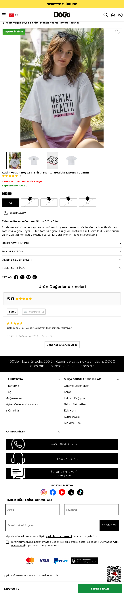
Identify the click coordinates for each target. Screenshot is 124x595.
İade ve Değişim (74, 398)
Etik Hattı (70, 410)
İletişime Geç (72, 423)
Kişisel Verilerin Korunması (21, 404)
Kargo (68, 392)
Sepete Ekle (100, 588)
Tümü (12, 311)
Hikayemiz (12, 385)
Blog (8, 392)
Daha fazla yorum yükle (62, 344)
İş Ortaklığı (12, 410)
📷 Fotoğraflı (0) (34, 311)
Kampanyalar (72, 416)
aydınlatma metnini (59, 536)
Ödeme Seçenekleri (76, 385)
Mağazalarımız (14, 398)
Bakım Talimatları (75, 404)
